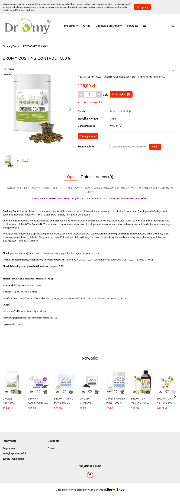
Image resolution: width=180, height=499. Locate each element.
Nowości (132, 25)
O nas (86, 25)
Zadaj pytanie (88, 136)
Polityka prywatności (14, 453)
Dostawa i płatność (109, 25)
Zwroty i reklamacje (13, 458)
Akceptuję (142, 7)
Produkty (71, 25)
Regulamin (9, 448)
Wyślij (155, 146)
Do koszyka (121, 94)
